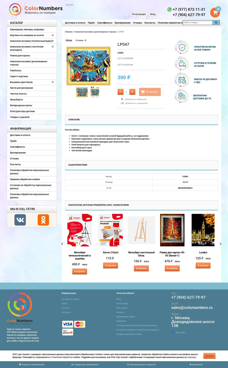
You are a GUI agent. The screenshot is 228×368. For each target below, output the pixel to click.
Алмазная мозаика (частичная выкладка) (27, 48)
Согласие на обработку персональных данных (30, 187)
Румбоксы (15, 70)
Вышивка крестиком (21, 82)
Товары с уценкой (19, 117)
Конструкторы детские (22, 111)
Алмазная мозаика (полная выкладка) (31, 41)
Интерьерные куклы (21, 105)
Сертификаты (104, 22)
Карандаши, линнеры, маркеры (27, 29)
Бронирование (123, 22)
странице (191, 357)
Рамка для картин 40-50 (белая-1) (172, 254)
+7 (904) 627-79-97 (188, 297)
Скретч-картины (19, 76)
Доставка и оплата (75, 22)
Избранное (121, 321)
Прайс (91, 22)
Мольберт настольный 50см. (141, 254)
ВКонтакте (178, 332)
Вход (153, 14)
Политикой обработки (61, 357)
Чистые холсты (18, 93)
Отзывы (137, 22)
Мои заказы (122, 308)
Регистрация (139, 14)
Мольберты (16, 99)
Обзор (69, 40)
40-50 (185, 182)
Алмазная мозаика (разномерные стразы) (28, 63)
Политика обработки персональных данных (181, 22)
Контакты (150, 22)
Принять (209, 356)
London (203, 252)
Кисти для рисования (21, 88)
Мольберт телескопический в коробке (80, 255)
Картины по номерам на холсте (27, 35)
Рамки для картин (20, 55)
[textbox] (197, 22)
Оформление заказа (125, 317)
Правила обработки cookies (25, 179)
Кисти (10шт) (110, 252)
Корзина (120, 312)
